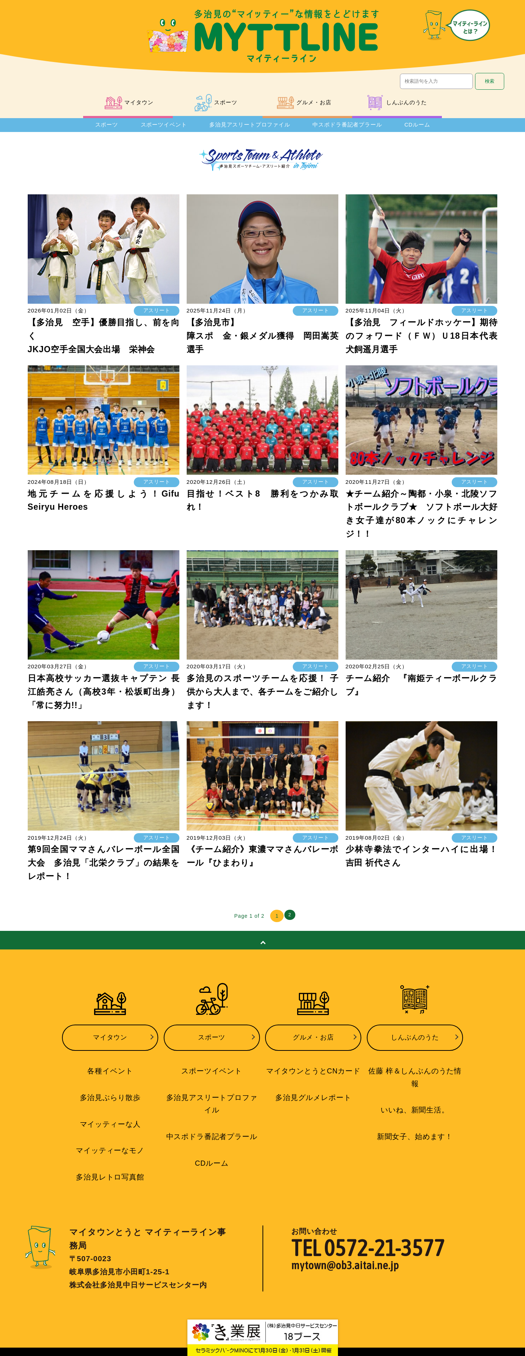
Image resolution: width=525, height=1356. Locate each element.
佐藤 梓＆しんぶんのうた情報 (415, 1071)
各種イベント (110, 1071)
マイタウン (110, 1041)
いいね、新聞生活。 (415, 1096)
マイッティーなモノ (110, 1147)
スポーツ (103, 127)
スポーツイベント (159, 127)
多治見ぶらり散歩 (110, 1096)
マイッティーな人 (110, 1122)
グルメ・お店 (313, 1041)
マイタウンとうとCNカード (313, 1071)
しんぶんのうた (415, 1041)
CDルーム (420, 127)
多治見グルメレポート (313, 1096)
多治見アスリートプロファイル (248, 127)
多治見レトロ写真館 (110, 1173)
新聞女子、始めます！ (415, 1122)
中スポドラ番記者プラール (350, 127)
